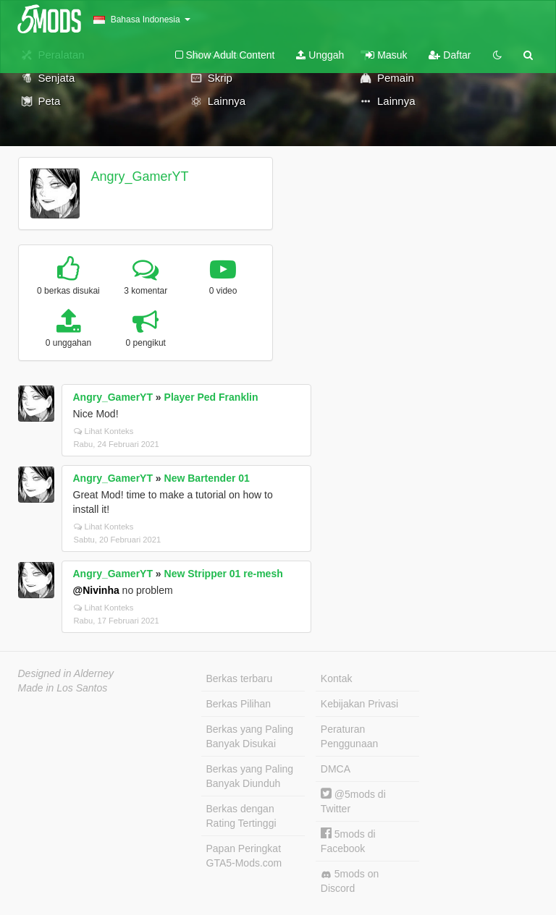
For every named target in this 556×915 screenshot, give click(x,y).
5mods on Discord (350, 881)
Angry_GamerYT (139, 176)
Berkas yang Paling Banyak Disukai (250, 736)
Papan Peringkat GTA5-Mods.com (244, 856)
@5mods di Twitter (353, 801)
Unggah (320, 55)
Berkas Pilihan (238, 704)
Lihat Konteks (104, 431)
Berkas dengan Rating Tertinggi (241, 816)
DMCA (335, 769)
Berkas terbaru (239, 678)
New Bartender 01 (207, 478)
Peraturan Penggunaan (349, 736)
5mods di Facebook (348, 840)
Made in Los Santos (63, 688)
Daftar (450, 55)
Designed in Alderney (66, 673)
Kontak (337, 678)
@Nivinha (96, 590)
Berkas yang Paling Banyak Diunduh (250, 776)
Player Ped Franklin (211, 397)
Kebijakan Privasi (359, 704)
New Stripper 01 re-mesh (223, 573)
